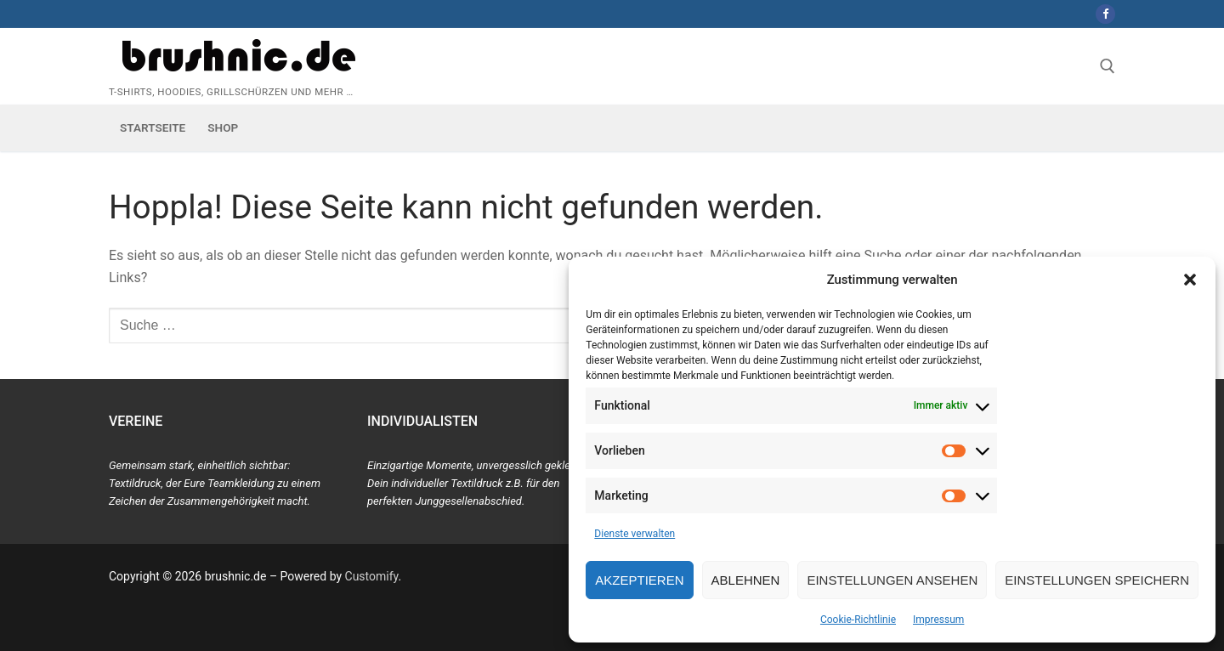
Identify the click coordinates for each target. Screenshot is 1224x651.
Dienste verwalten (634, 534)
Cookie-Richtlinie (858, 620)
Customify (372, 576)
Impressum (938, 620)
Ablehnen (745, 580)
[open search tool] (1107, 66)
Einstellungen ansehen (892, 580)
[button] (1190, 279)
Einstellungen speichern (1097, 580)
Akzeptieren (639, 580)
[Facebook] (1105, 14)
